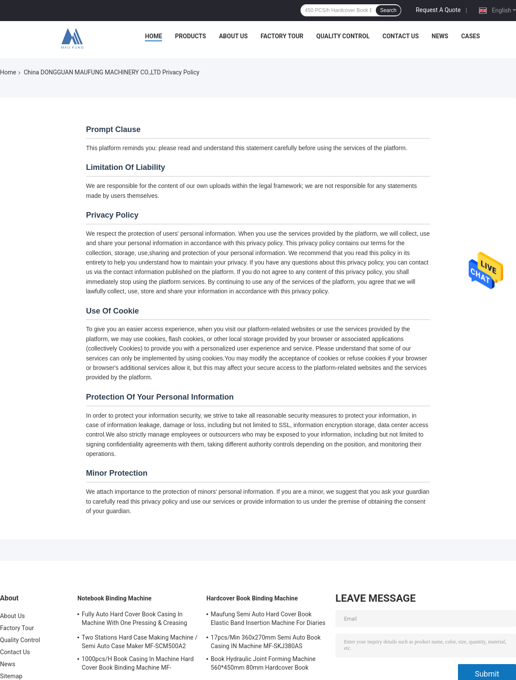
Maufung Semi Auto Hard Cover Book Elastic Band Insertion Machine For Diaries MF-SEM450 (268, 620)
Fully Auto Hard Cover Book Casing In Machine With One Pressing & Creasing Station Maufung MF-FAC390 (134, 620)
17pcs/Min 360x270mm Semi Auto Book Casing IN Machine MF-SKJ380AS (266, 641)
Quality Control (343, 36)
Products (190, 36)
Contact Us (400, 36)
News (440, 36)
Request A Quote (438, 9)
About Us (233, 36)
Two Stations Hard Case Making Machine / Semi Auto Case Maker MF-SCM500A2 (139, 641)
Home (153, 36)
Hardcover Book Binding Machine (252, 598)
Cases (470, 36)
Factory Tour (282, 36)
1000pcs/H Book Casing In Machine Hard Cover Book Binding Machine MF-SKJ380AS (138, 664)
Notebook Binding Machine (114, 598)
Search (388, 10)
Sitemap (11, 676)
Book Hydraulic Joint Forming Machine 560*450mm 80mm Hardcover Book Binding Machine (263, 664)
